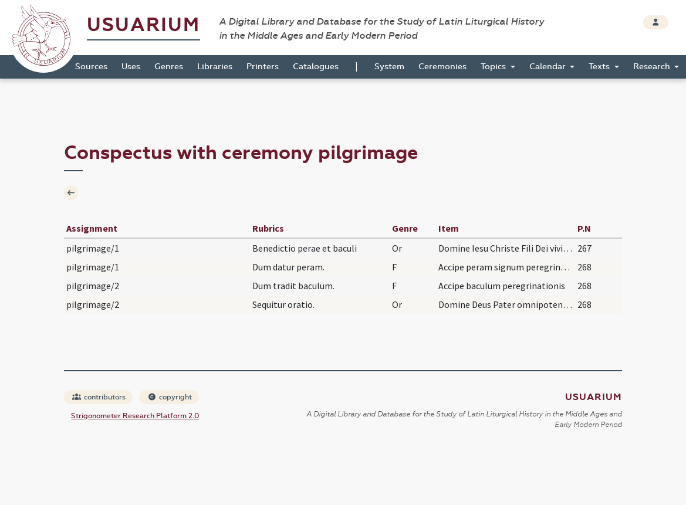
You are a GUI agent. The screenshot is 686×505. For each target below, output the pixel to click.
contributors (99, 397)
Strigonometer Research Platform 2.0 (135, 416)
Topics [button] (494, 67)
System (389, 67)
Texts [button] (600, 67)
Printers (262, 67)
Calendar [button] (548, 67)
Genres (168, 67)
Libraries (214, 67)
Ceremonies (442, 67)
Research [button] (653, 67)
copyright (169, 397)
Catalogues (316, 67)
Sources (91, 67)
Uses (130, 67)
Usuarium (143, 24)
